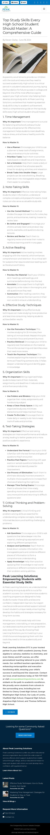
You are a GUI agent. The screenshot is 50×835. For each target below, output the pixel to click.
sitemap (14, 832)
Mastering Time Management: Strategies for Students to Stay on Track (27, 793)
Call (5, 2)
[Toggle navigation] (44, 9)
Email (14, 2)
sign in (36, 832)
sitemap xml (22, 832)
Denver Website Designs (31, 825)
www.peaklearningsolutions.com (25, 679)
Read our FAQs (25, 735)
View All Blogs (9, 801)
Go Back (10, 712)
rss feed (30, 832)
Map (23, 2)
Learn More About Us (12, 770)
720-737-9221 (9, 813)
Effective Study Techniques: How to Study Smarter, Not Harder (26, 784)
